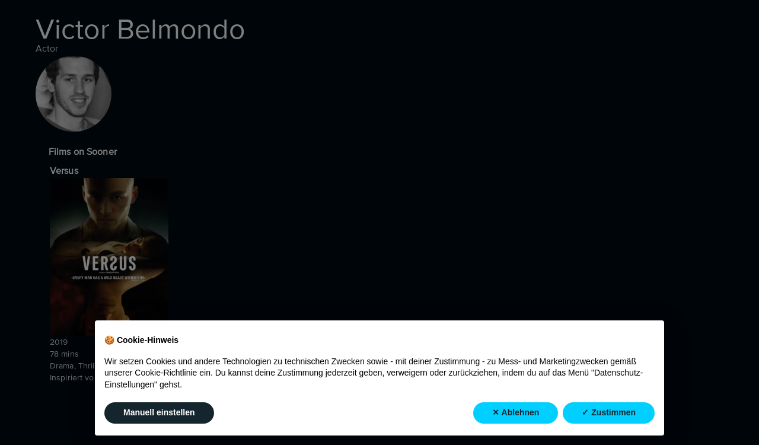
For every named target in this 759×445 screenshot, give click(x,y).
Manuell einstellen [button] (159, 412)
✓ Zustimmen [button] (609, 412)
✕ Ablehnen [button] (515, 412)
